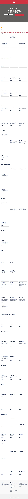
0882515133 (20, 486)
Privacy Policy (14, 495)
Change (2, 25)
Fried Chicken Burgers (18, 32)
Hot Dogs (23, 32)
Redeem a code (3, 29)
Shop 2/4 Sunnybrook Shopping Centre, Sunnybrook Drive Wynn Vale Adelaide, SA (23, 484)
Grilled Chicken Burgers (10, 32)
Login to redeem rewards (4, 27)
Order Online (8, 14)
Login (26, 1)
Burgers (5, 32)
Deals (2, 32)
